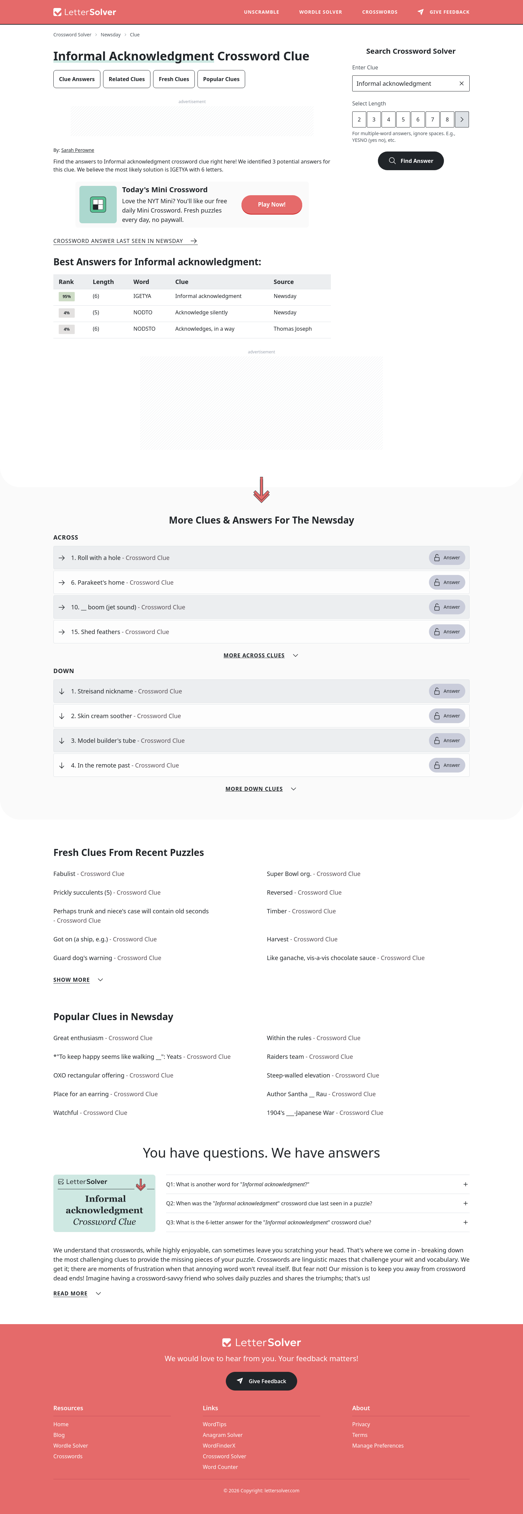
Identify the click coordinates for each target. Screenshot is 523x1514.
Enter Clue (365, 67)
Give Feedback (262, 1382)
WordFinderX (219, 1445)
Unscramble (262, 12)
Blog (59, 1435)
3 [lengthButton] (373, 119)
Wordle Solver (320, 12)
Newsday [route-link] (111, 34)
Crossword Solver (224, 1456)
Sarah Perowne (77, 150)
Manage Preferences (378, 1445)
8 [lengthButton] (447, 119)
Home (61, 1424)
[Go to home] (261, 1342)
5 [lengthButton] (403, 119)
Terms (360, 1435)
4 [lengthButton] (388, 119)
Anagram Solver (223, 1435)
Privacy (361, 1424)
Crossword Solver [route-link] (72, 34)
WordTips (214, 1424)
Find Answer (411, 161)
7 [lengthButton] (432, 119)
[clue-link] (247, 557)
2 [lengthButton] (359, 119)
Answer (446, 558)
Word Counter (220, 1467)
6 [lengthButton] (417, 119)
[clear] (462, 83)
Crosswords (380, 12)
